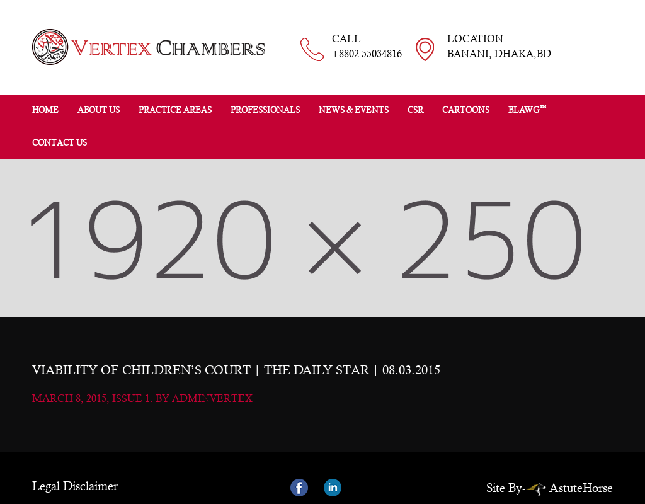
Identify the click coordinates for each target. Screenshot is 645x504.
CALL (367, 47)
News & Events (354, 110)
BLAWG (527, 109)
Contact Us (59, 142)
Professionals (265, 110)
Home (45, 110)
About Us (98, 110)
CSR (415, 110)
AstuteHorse (569, 488)
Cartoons (465, 110)
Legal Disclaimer (75, 486)
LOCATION (499, 47)
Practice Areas (175, 110)
